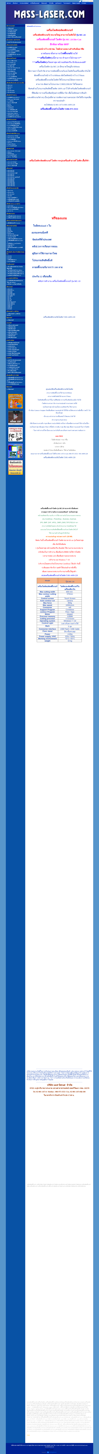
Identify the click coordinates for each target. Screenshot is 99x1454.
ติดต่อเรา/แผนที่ (76, 3)
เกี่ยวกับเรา (15, 3)
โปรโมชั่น (51, 3)
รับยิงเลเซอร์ (44, 3)
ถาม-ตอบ (84, 3)
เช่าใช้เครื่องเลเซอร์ (34, 3)
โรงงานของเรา (66, 3)
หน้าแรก (9, 3)
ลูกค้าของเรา (58, 3)
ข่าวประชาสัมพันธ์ (24, 3)
